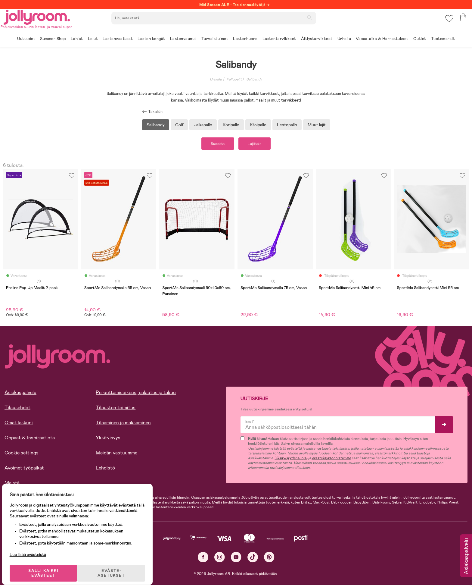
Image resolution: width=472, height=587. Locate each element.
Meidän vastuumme (116, 454)
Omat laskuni (19, 424)
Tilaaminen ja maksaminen (123, 424)
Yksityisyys (108, 439)
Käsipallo (258, 124)
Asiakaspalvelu (20, 394)
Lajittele (259, 144)
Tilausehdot (17, 409)
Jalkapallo (203, 124)
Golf (179, 124)
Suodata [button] (214, 144)
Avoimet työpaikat (24, 469)
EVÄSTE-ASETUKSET (115, 566)
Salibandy (254, 79)
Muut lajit (317, 124)
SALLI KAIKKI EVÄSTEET (47, 566)
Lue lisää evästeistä (32, 548)
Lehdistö (105, 469)
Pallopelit (234, 79)
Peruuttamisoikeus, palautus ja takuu (136, 394)
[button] (448, 22)
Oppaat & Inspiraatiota (30, 439)
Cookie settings (22, 454)
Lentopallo (287, 124)
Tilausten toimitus (115, 409)
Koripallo (231, 124)
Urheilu (216, 79)
